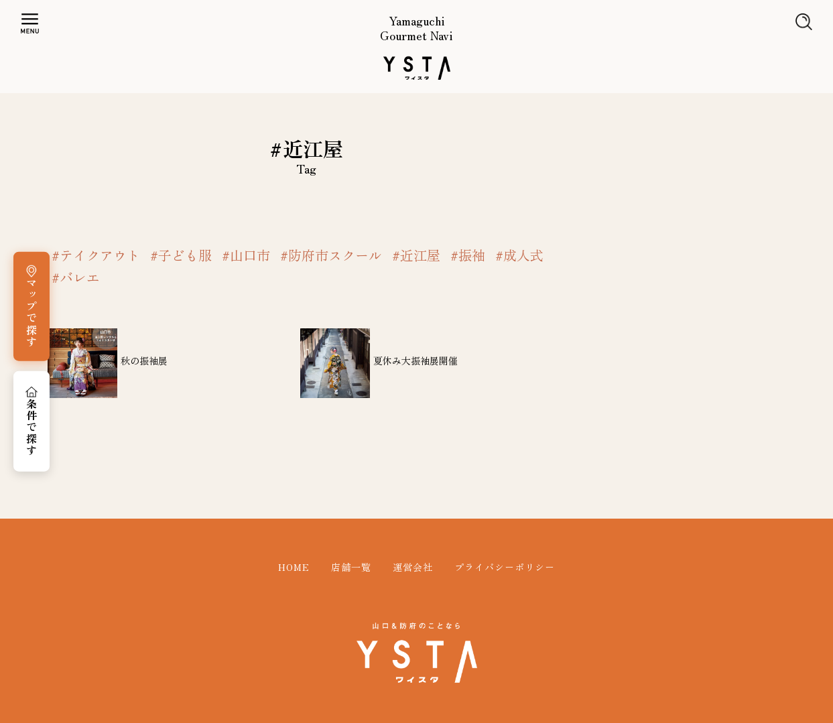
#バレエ (76, 277)
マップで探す (31, 312)
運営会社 (413, 567)
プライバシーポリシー (504, 567)
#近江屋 (416, 255)
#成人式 (519, 255)
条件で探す (31, 427)
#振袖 (467, 255)
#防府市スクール (331, 255)
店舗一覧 (351, 567)
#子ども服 (181, 255)
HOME (294, 567)
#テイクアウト (96, 255)
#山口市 (246, 255)
